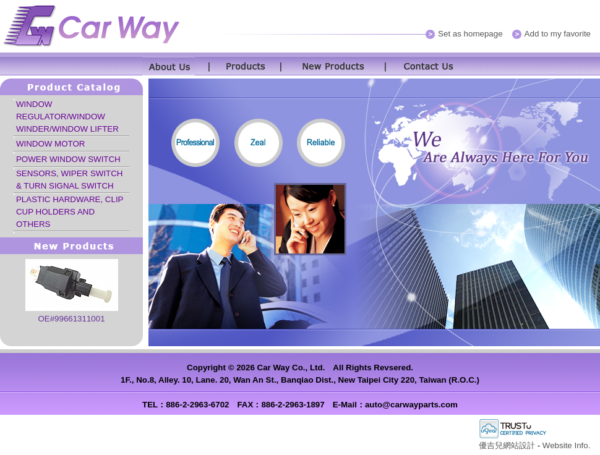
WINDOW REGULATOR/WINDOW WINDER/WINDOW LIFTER (67, 117)
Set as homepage (470, 33)
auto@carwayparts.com (411, 404)
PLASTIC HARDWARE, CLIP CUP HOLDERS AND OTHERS (69, 212)
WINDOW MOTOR (50, 143)
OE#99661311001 (71, 318)
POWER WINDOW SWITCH (68, 159)
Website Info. (566, 445)
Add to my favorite (558, 33)
